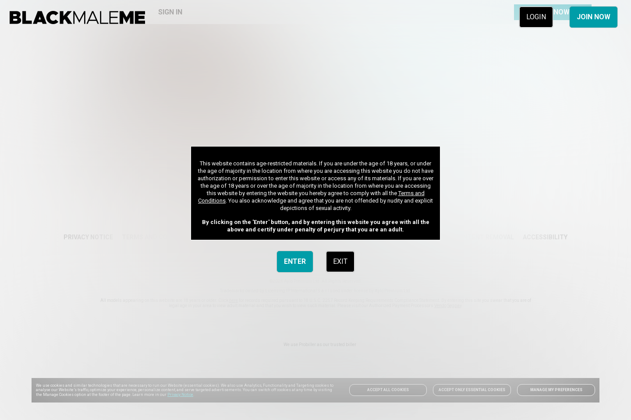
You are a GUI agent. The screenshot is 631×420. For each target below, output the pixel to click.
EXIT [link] (340, 261)
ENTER (295, 261)
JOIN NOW (593, 17)
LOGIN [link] (536, 17)
